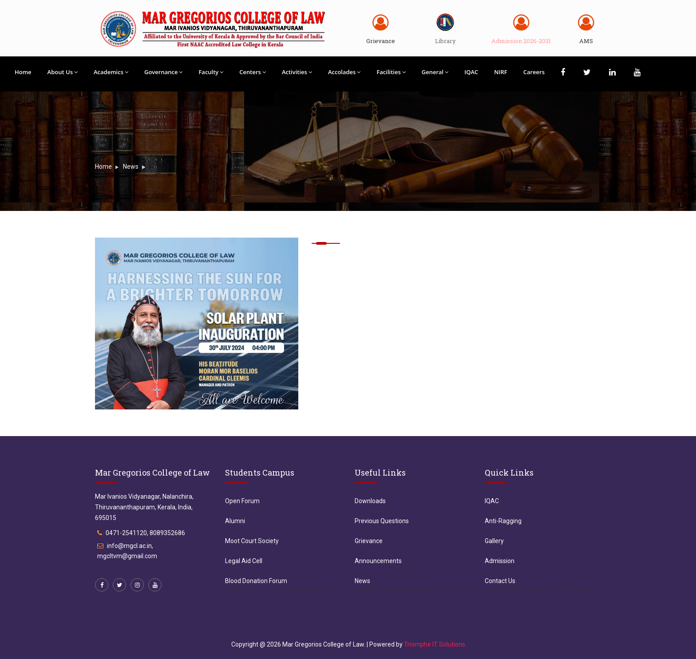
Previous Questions (382, 520)
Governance (163, 72)
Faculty (210, 72)
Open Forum (242, 500)
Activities (297, 72)
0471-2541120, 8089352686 (145, 532)
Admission (499, 560)
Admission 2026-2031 (521, 41)
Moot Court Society (252, 540)
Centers (252, 72)
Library (445, 41)
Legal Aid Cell (243, 560)
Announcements (378, 560)
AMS (586, 41)
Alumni (235, 520)
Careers (534, 72)
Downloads (370, 500)
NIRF (500, 72)
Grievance (380, 41)
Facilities (390, 72)
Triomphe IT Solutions (434, 644)
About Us (62, 72)
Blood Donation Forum (256, 580)
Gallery (494, 540)
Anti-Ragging (503, 520)
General (435, 72)
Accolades (344, 72)
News (130, 166)
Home (23, 72)
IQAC (471, 72)
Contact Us (500, 580)
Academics (111, 72)
